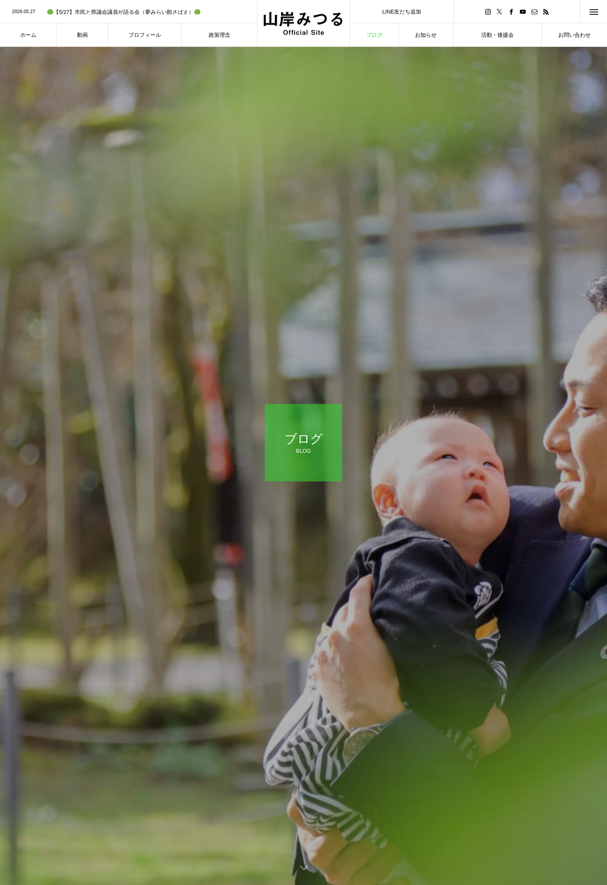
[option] (128, 12)
